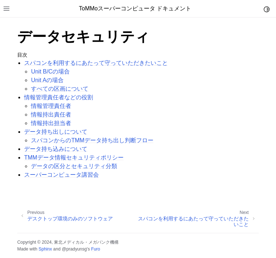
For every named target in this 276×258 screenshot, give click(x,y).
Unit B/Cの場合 (50, 71)
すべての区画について (59, 89)
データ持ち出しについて (55, 132)
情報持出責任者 (51, 114)
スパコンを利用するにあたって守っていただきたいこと (96, 63)
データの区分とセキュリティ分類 (74, 166)
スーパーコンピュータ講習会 (61, 175)
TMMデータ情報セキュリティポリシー (73, 157)
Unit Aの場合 (47, 80)
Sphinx (45, 249)
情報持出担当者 (51, 123)
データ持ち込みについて (55, 149)
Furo (95, 249)
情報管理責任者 (51, 106)
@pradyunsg (74, 249)
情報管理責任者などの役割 (58, 97)
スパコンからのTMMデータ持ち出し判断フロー (92, 140)
